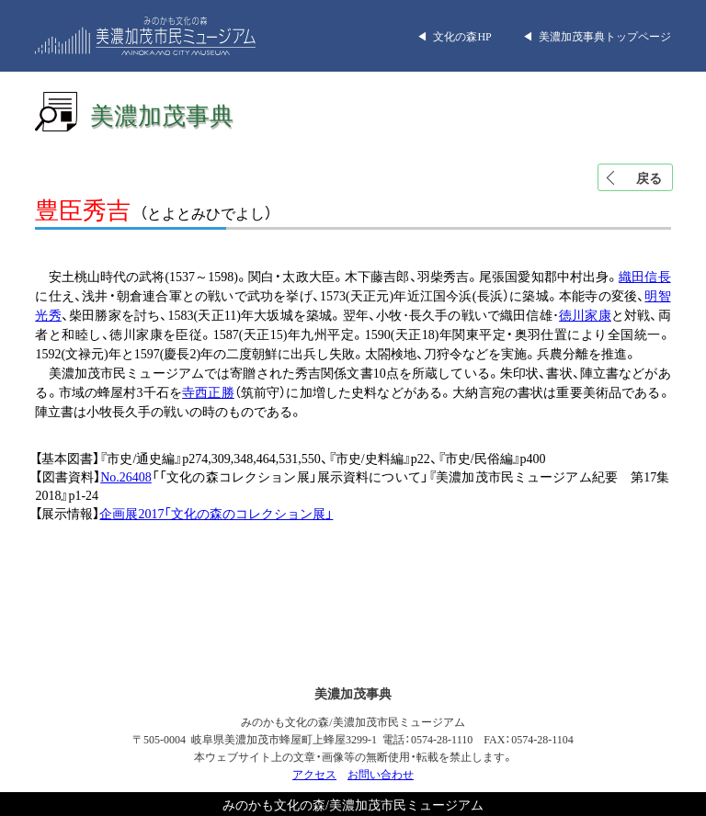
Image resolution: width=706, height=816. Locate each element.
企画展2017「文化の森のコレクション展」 (216, 513)
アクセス (314, 773)
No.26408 (126, 476)
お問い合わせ (380, 773)
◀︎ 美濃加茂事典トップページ (596, 36)
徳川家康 (585, 314)
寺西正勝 (208, 391)
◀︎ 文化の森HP (453, 36)
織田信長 (644, 275)
